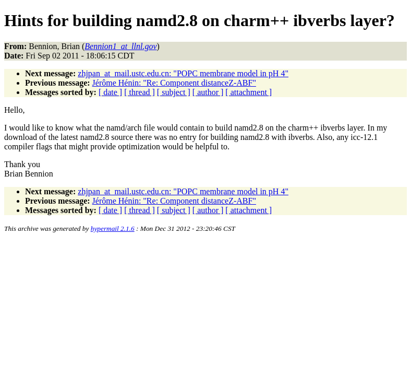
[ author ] (208, 92)
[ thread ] (139, 92)
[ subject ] (173, 92)
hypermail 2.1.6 (113, 228)
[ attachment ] (248, 92)
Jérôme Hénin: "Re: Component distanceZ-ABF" (174, 82)
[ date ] (110, 92)
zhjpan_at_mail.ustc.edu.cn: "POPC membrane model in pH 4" (183, 73)
